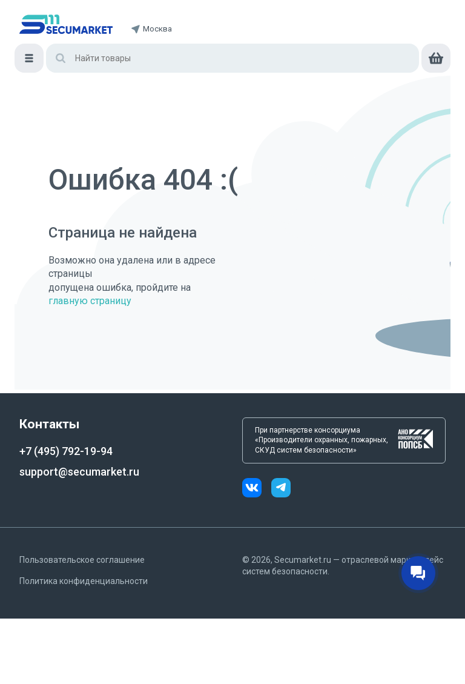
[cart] (435, 58)
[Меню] (29, 58)
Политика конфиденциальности (83, 581)
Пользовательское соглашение (82, 560)
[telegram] (281, 489)
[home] (66, 24)
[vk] (256, 489)
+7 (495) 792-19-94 (66, 451)
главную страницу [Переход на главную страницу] (89, 301)
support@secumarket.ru (79, 471)
